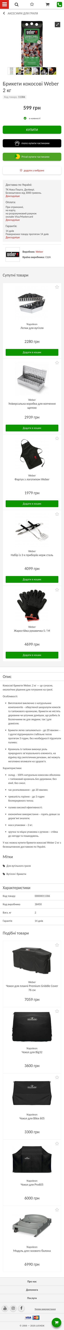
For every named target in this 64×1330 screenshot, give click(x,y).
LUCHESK (40, 1325)
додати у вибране (34, 170)
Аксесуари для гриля (23, 13)
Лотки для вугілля (32, 328)
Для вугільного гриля (18, 865)
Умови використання (45, 1309)
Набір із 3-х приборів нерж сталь (32, 555)
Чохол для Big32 (32, 1052)
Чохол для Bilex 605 (32, 1118)
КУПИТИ (32, 130)
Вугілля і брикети (16, 874)
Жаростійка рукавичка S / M (32, 631)
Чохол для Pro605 (32, 1184)
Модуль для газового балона (32, 1251)
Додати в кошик (32, 352)
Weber (39, 251)
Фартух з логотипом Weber (32, 479)
